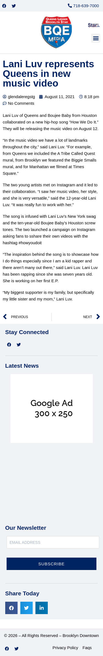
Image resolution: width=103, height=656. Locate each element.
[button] (95, 38)
